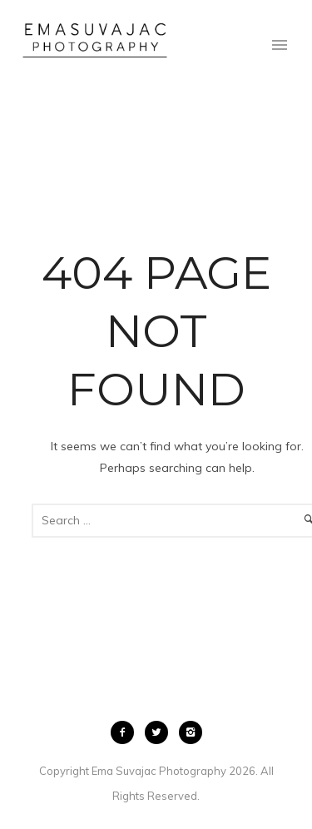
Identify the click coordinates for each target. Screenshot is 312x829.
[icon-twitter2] (160, 732)
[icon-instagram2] (190, 732)
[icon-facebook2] (126, 732)
